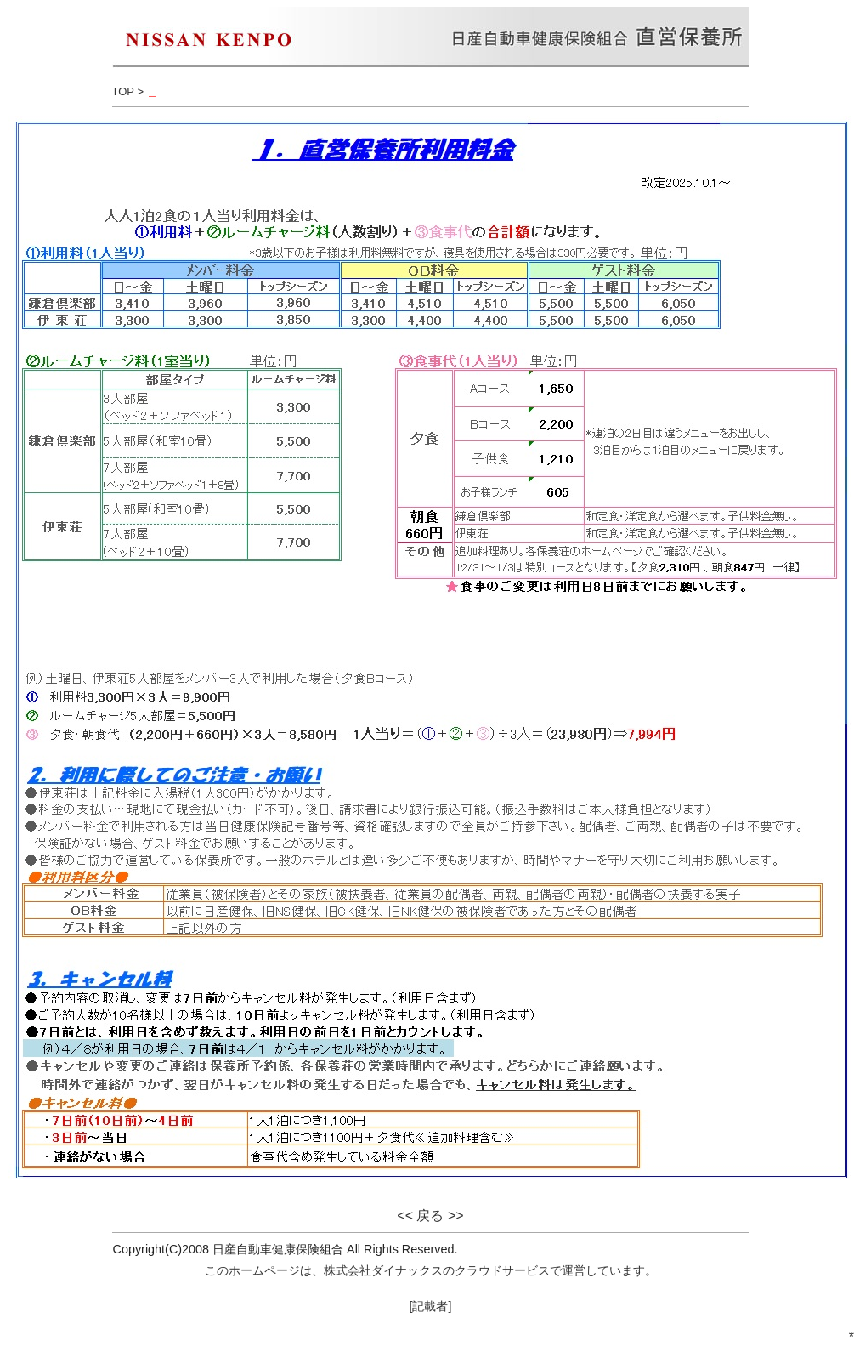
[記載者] (431, 1306)
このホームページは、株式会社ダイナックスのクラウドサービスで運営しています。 (431, 1270)
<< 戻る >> (430, 1215)
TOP (123, 91)
